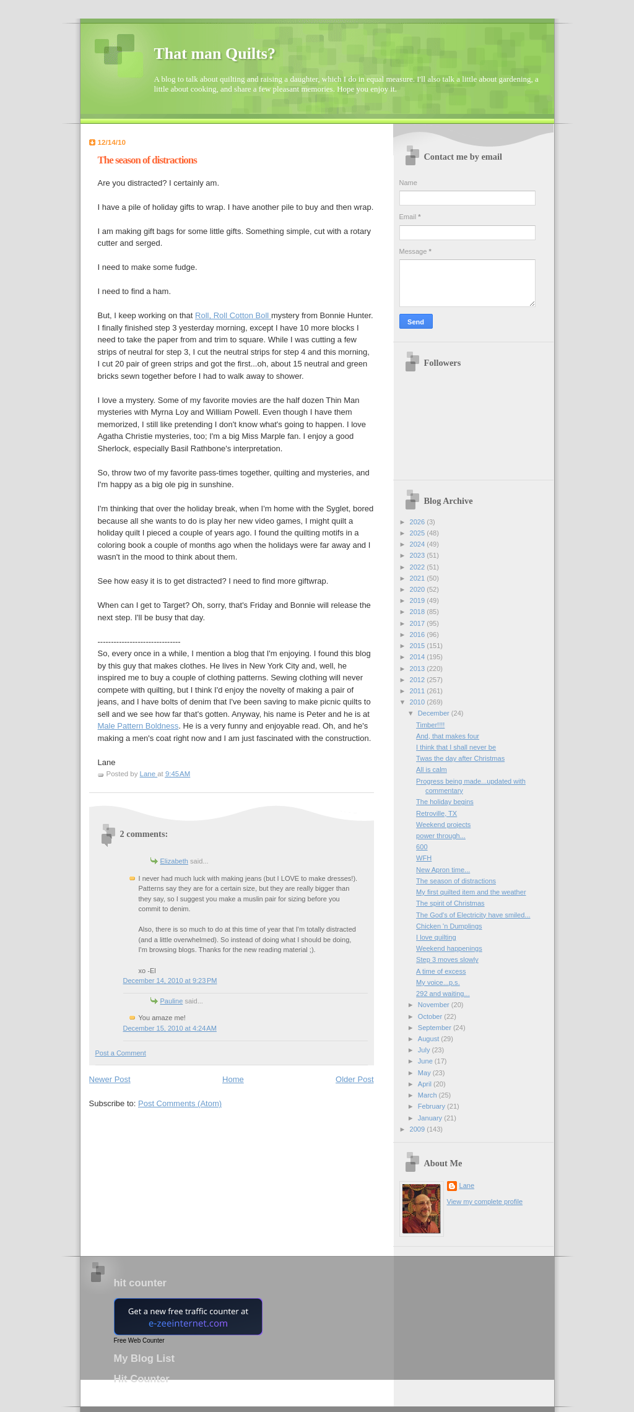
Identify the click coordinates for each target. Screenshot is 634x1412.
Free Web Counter (139, 1340)
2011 (418, 691)
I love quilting (436, 937)
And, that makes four (447, 736)
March (428, 1095)
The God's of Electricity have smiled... (473, 915)
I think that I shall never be (456, 747)
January (431, 1118)
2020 (418, 589)
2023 (418, 555)
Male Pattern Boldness (138, 725)
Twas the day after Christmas (460, 758)
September (435, 1027)
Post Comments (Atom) (180, 1103)
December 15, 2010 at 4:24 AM (170, 1028)
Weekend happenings (449, 948)
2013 (418, 668)
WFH (424, 858)
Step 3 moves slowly (447, 959)
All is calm (431, 769)
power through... (441, 835)
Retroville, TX (436, 813)
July (425, 1050)
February (432, 1106)
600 (421, 847)
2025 (418, 533)
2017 (418, 623)
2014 (418, 657)
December (434, 713)
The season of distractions (456, 881)
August (429, 1038)
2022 (418, 567)
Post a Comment (120, 1053)
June (426, 1061)
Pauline (171, 1001)
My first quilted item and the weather (471, 892)
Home (233, 1079)
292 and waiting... (443, 993)
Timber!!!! (430, 725)
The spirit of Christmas (450, 903)
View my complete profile (485, 1201)
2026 (418, 522)
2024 (418, 544)
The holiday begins (445, 801)
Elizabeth (174, 861)
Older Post (354, 1079)
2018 (418, 611)
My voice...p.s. (438, 982)
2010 (418, 702)
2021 (418, 578)
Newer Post (110, 1079)
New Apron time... (443, 869)
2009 (418, 1129)
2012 (418, 679)
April (425, 1084)
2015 (418, 645)
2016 (418, 634)
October (431, 1016)
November (434, 1004)
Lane (467, 1185)
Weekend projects (443, 824)
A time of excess (441, 971)
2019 (418, 600)
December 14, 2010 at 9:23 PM (170, 980)
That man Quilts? (215, 54)
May (425, 1072)
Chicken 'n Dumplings (449, 926)
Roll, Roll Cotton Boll (233, 315)
